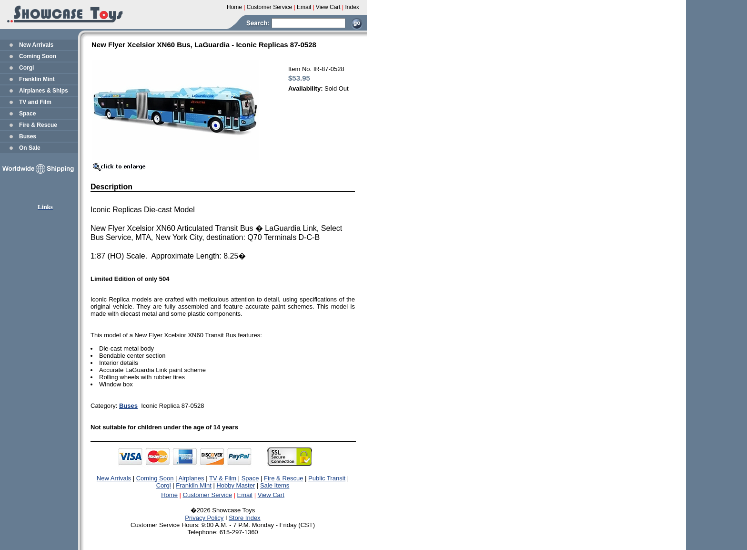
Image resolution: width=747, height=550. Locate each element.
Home (169, 494)
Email (245, 494)
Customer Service (207, 494)
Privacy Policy (204, 517)
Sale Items (274, 485)
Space (27, 113)
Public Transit (326, 478)
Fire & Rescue (38, 125)
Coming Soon (37, 56)
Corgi (26, 67)
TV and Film (35, 102)
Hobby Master (235, 485)
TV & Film (222, 478)
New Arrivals (36, 45)
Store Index (245, 517)
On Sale (29, 148)
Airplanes (191, 478)
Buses (27, 136)
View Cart (271, 494)
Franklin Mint (37, 79)
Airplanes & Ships (43, 90)
